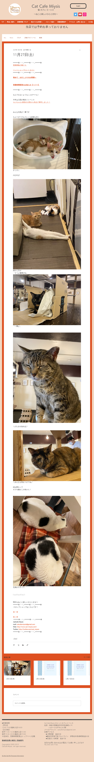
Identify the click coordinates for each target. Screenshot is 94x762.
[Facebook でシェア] (14, 645)
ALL (5, 38)
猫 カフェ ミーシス (46, 10)
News (11, 38)
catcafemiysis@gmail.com (66, 730)
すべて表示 (87, 657)
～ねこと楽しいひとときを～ (46, 14)
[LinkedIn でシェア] (23, 645)
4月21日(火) (70, 679)
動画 (40, 38)
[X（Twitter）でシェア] (18, 645)
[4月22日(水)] (47, 668)
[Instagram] (84, 14)
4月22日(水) (40, 679)
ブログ (19, 38)
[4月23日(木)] (17, 668)
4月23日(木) (10, 679)
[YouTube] (80, 14)
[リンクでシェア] (27, 645)
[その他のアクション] (80, 50)
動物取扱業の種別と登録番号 (13, 741)
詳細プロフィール (30, 38)
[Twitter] (75, 14)
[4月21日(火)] (77, 668)
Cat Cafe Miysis (46, 6)
